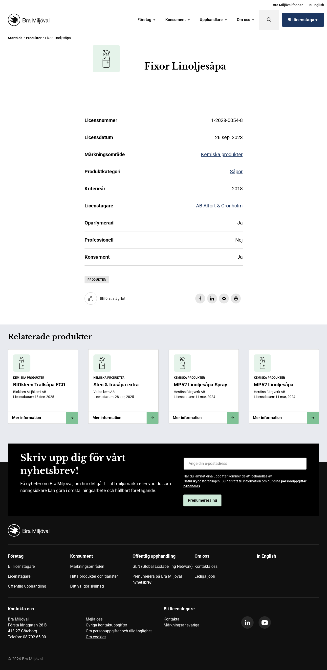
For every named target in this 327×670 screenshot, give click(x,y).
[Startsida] (27, 20)
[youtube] (265, 622)
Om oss (245, 19)
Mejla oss (94, 619)
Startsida (15, 38)
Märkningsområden (87, 566)
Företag (146, 19)
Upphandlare (213, 19)
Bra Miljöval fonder (288, 5)
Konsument (177, 19)
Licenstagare (19, 576)
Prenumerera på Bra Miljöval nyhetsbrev (157, 579)
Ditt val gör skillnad (87, 586)
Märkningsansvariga (181, 625)
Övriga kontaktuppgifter (106, 625)
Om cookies (96, 637)
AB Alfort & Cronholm (219, 206)
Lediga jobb (205, 576)
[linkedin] (247, 622)
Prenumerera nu (202, 500)
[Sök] (269, 20)
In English (316, 5)
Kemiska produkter (222, 154)
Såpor (236, 171)
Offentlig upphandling (27, 586)
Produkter (34, 38)
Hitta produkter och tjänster (94, 576)
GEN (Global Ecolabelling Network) (162, 566)
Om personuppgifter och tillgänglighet (119, 631)
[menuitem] (288, 5)
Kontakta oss (206, 566)
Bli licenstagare (303, 19)
